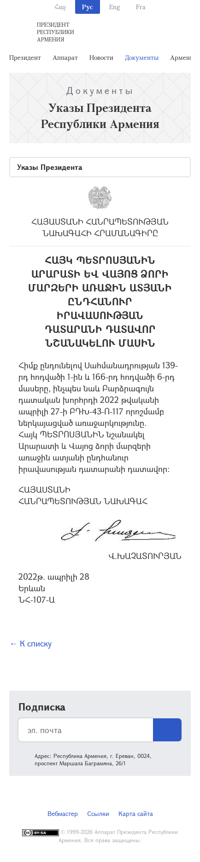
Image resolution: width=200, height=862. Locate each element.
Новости (101, 57)
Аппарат (65, 57)
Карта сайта (135, 813)
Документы (142, 57)
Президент (25, 57)
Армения (183, 57)
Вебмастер (62, 813)
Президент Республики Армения (55, 32)
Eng (114, 6)
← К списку (30, 643)
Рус (87, 6)
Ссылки (98, 813)
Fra (141, 6)
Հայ (60, 6)
